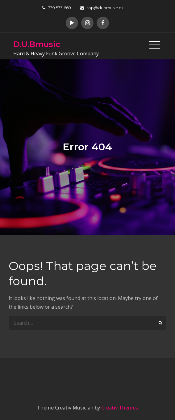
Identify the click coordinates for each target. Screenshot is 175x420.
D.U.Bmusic (36, 44)
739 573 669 (56, 7)
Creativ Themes (119, 407)
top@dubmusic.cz (101, 7)
